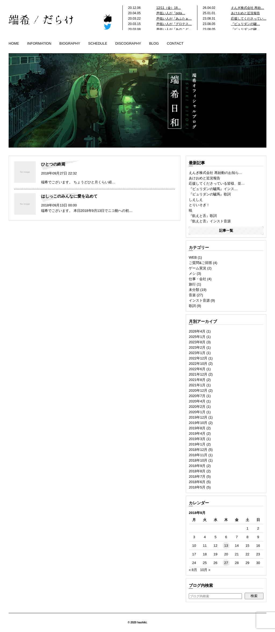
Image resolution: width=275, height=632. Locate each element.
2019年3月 (197, 439)
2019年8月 (197, 428)
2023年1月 (197, 353)
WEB (193, 257)
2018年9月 (197, 466)
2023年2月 (197, 347)
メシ (192, 274)
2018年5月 (197, 487)
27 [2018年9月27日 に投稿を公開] (226, 563)
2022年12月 (198, 358)
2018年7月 (197, 476)
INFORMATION (39, 43)
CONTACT (175, 43)
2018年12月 (198, 450)
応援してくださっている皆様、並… (217, 183)
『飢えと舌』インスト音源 (210, 221)
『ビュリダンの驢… (245, 24)
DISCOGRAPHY (128, 43)
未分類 (194, 290)
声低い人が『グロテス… (174, 24)
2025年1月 (197, 337)
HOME (14, 43)
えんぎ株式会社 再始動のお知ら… (215, 173)
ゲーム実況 (197, 268)
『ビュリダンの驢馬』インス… (213, 189)
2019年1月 (197, 444)
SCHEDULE (97, 43)
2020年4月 (197, 401)
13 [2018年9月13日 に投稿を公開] (226, 546)
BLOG (154, 43)
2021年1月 (197, 385)
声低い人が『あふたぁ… (174, 18)
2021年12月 (198, 374)
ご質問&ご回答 (200, 263)
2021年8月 (197, 380)
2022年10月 (198, 364)
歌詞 (192, 306)
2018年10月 (198, 460)
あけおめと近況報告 (245, 13)
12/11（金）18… (168, 8)
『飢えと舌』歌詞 (203, 216)
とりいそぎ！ (199, 205)
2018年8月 (197, 471)
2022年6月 (197, 369)
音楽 (192, 295)
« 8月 (193, 570)
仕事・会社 (197, 279)
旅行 (192, 284)
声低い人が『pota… (170, 13)
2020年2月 (197, 407)
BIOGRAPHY (69, 43)
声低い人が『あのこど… (174, 29)
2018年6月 (197, 482)
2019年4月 (197, 433)
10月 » (205, 570)
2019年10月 (198, 423)
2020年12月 (198, 390)
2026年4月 (197, 331)
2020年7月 (197, 396)
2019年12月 (198, 417)
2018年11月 (198, 455)
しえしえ (196, 200)
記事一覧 (226, 230)
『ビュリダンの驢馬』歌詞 (210, 194)
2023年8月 (197, 342)
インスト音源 (199, 300)
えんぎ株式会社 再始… (247, 8)
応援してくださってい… (248, 18)
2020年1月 (197, 412)
